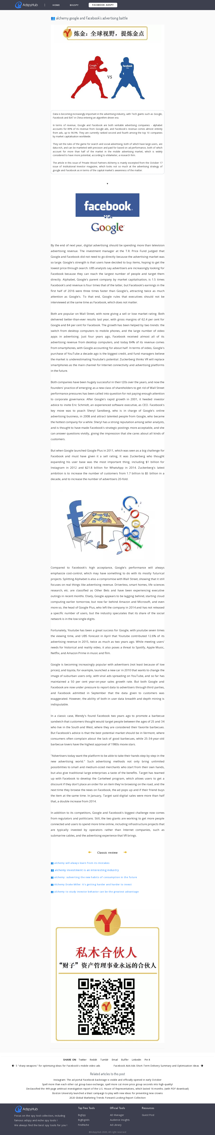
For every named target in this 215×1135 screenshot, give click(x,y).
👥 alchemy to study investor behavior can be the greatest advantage (95, 891)
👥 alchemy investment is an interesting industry (85, 870)
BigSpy (74, 5)
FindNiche (84, 1126)
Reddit (92, 1059)
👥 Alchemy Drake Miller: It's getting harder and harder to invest (91, 884)
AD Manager (117, 1115)
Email (115, 1059)
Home (56, 5)
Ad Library (116, 1126)
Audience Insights (121, 1120)
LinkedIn (138, 1059)
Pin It (149, 1059)
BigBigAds (84, 1120)
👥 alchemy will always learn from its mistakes (80, 863)
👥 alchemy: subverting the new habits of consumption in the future (94, 877)
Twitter (80, 1059)
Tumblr (104, 1059)
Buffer (126, 1059)
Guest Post (149, 1115)
